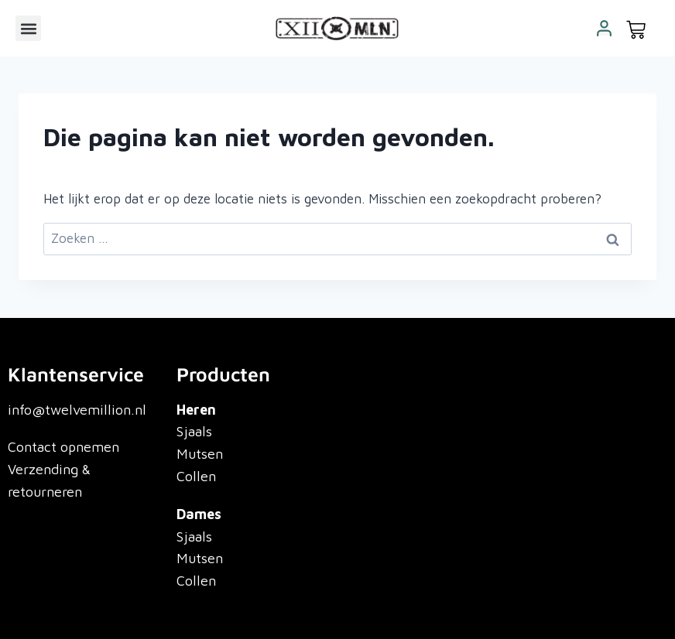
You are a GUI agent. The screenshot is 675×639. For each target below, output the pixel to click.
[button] (28, 28)
